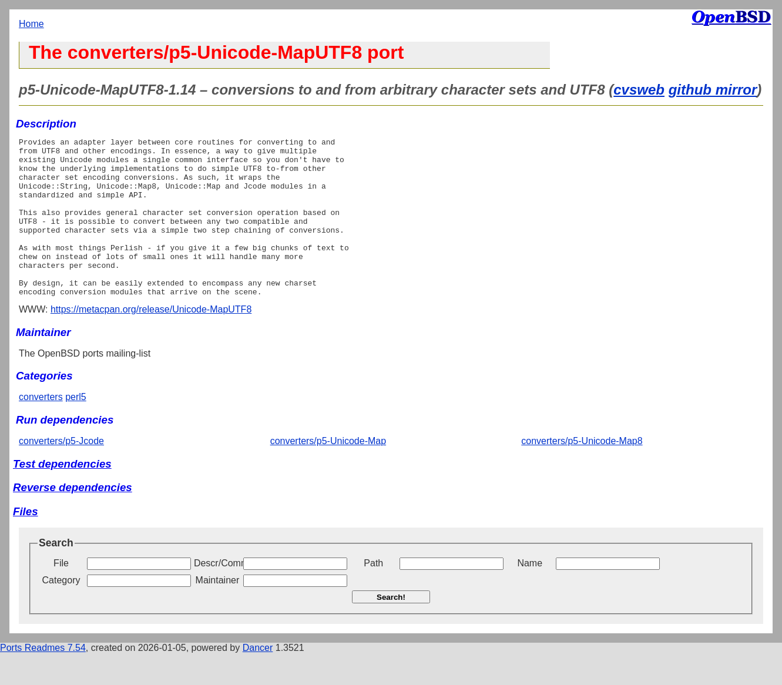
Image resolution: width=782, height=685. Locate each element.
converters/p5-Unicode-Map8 (581, 473)
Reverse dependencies (72, 519)
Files (25, 543)
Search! (391, 628)
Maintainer (218, 612)
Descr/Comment (217, 595)
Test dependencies (62, 495)
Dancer (258, 679)
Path (373, 595)
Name (529, 595)
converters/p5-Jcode (61, 473)
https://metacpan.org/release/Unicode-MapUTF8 (151, 341)
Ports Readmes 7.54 (43, 679)
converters (41, 429)
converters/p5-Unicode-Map (328, 473)
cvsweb (638, 90)
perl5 (75, 429)
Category (61, 612)
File (61, 595)
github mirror (713, 90)
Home (31, 24)
